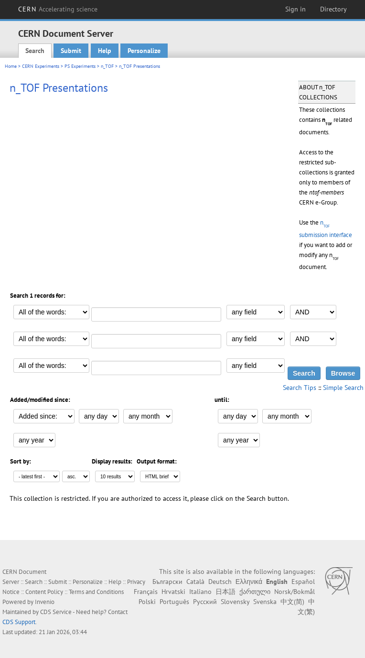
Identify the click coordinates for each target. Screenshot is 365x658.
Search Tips (299, 387)
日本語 (225, 591)
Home (11, 66)
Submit (71, 50)
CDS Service (56, 612)
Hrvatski (173, 591)
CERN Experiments (40, 66)
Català (195, 581)
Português (174, 601)
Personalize (144, 50)
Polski (147, 601)
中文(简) (292, 601)
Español (303, 581)
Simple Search (343, 387)
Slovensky (235, 601)
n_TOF (107, 66)
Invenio (44, 602)
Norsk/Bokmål (294, 591)
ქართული (254, 591)
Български (167, 581)
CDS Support (18, 622)
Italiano (200, 591)
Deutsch (220, 581)
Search (34, 50)
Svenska (265, 601)
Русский (205, 601)
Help (104, 50)
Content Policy (44, 592)
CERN (57, 9)
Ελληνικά (249, 581)
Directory (333, 9)
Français (146, 591)
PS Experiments (80, 66)
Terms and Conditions (96, 592)
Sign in (295, 9)
